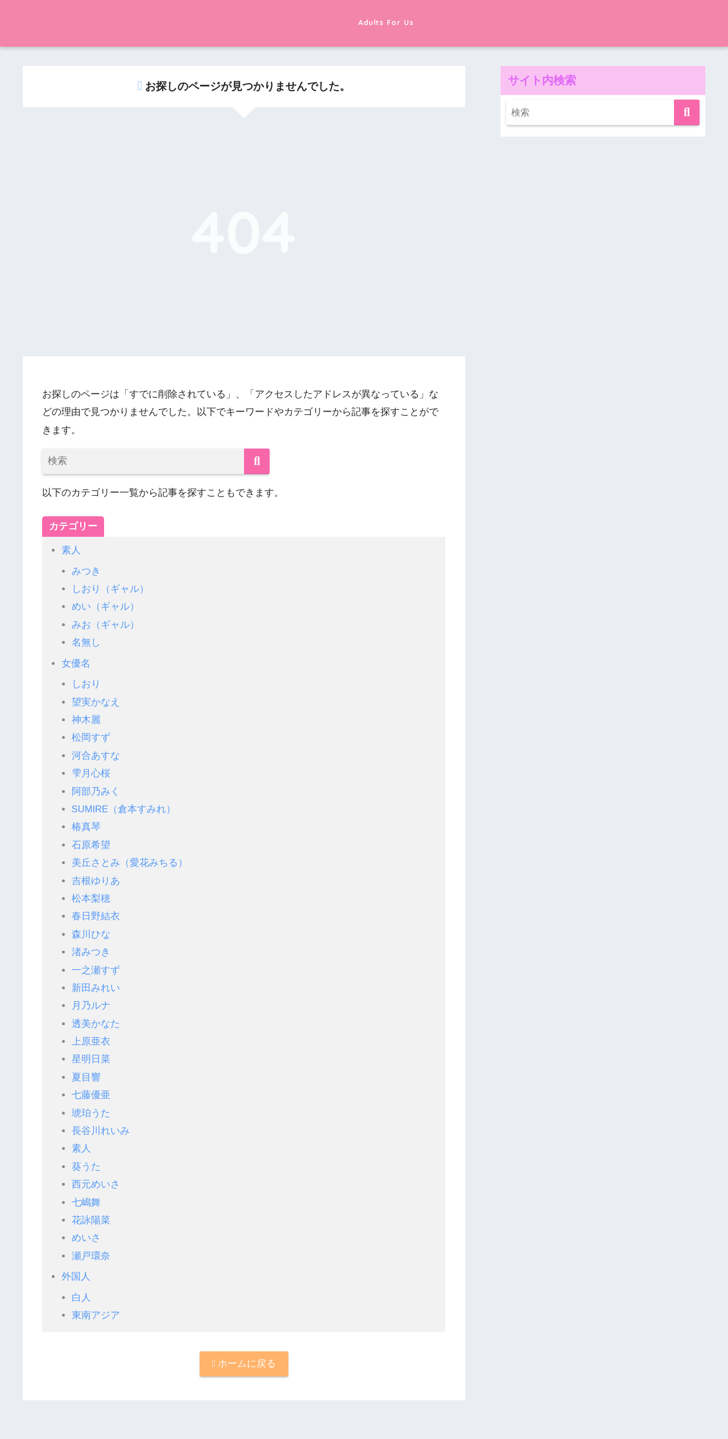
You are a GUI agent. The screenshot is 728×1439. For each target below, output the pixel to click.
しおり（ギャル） (110, 588)
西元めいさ (96, 1183)
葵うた (86, 1165)
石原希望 (91, 844)
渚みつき (91, 951)
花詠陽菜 (91, 1219)
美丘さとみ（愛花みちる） (130, 862)
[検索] (257, 461)
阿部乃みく (96, 791)
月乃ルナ (91, 1005)
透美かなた (96, 1022)
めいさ (86, 1236)
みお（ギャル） (105, 624)
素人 (71, 550)
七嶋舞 (86, 1200)
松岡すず (91, 737)
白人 (81, 1295)
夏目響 (86, 1076)
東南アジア (96, 1314)
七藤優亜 (91, 1093)
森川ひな (91, 933)
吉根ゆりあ (96, 879)
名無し (86, 642)
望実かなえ (96, 701)
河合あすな (96, 755)
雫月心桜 (91, 772)
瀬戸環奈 (91, 1254)
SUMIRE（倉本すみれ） (124, 808)
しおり (86, 684)
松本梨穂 (91, 898)
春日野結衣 (96, 915)
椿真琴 (86, 826)
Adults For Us (364, 22)
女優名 (75, 662)
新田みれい (96, 986)
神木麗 (86, 719)
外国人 (75, 1275)
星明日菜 (91, 1058)
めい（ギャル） (105, 606)
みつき (86, 571)
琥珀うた (91, 1112)
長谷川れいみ (101, 1129)
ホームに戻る (244, 1363)
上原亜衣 (91, 1040)
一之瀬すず (96, 969)
